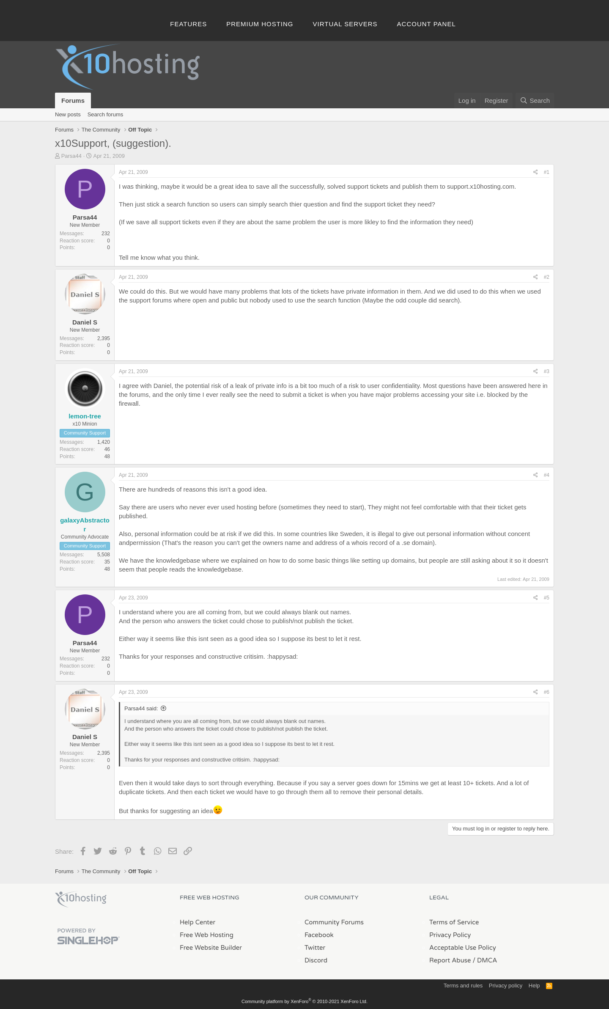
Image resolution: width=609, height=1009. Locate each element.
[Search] (535, 100)
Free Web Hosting (206, 935)
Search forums (105, 114)
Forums (73, 100)
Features (188, 23)
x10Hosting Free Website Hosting (81, 899)
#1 (546, 172)
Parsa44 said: (141, 708)
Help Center (197, 922)
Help (534, 985)
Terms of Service (454, 922)
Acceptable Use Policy (462, 947)
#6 (546, 692)
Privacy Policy (450, 935)
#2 (546, 277)
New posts (68, 114)
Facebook (319, 935)
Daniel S (84, 322)
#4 (546, 475)
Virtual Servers (345, 23)
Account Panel (426, 23)
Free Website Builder (211, 947)
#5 (546, 598)
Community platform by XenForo (304, 1001)
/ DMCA (484, 960)
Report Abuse (450, 960)
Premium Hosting (259, 23)
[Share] (535, 172)
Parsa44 (71, 156)
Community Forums (334, 922)
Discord (315, 960)
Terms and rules (463, 985)
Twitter (314, 947)
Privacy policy (505, 985)
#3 (546, 371)
